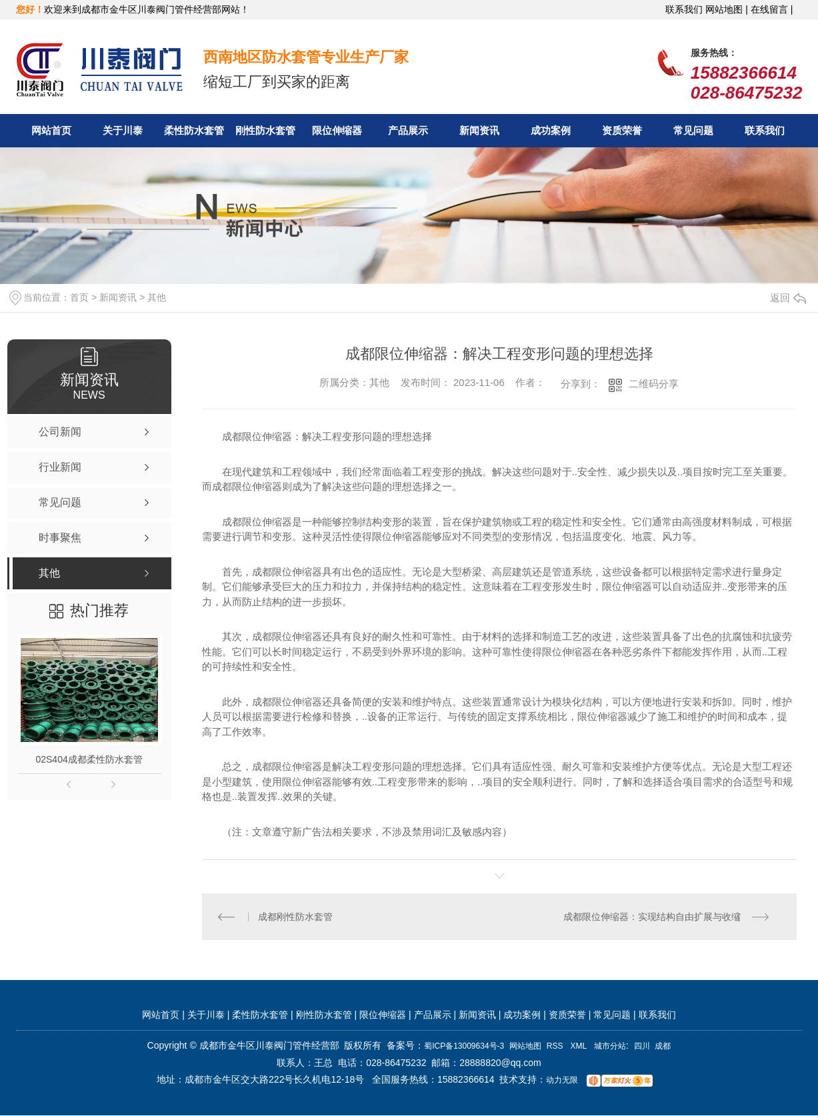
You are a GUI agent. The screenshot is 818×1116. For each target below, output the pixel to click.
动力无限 (562, 1080)
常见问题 (693, 130)
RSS (556, 1046)
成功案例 (551, 130)
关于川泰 (123, 130)
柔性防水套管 (194, 130)
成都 (663, 1046)
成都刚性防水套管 (295, 916)
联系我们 (684, 9)
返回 (788, 297)
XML (580, 1046)
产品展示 (408, 130)
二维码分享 (654, 383)
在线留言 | (772, 9)
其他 (156, 297)
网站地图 (525, 1046)
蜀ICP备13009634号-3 (464, 1046)
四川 (642, 1046)
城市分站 (610, 1046)
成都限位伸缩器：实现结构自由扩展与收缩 (652, 916)
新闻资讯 (479, 130)
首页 (79, 297)
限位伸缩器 (337, 130)
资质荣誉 (622, 130)
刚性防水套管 (265, 130)
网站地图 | (726, 9)
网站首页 (51, 130)
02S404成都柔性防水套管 (88, 759)
